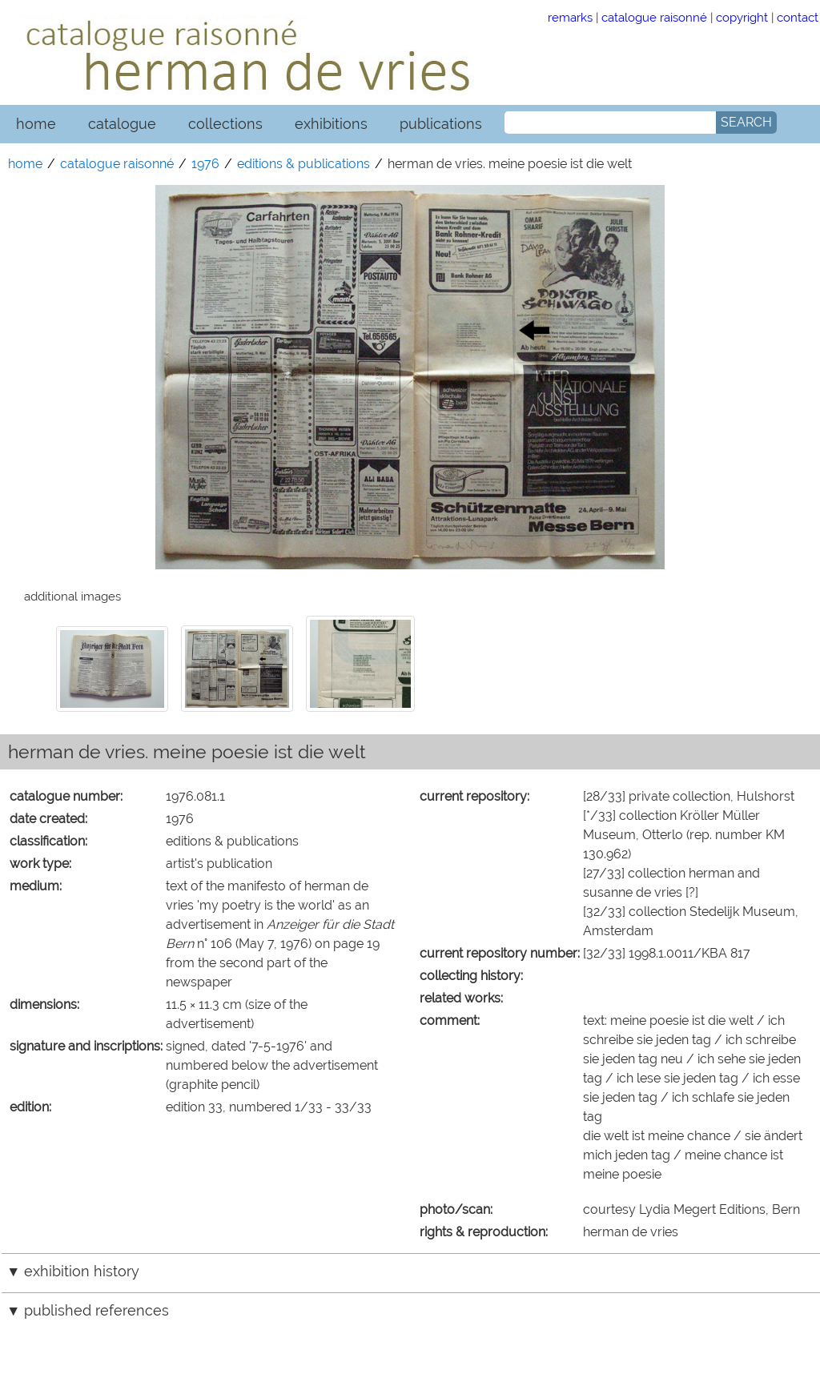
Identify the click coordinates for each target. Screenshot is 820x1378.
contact (797, 17)
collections (225, 123)
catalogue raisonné (654, 17)
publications (441, 123)
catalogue (122, 123)
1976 (205, 163)
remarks (570, 17)
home (36, 123)
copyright (742, 17)
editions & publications (303, 163)
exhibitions (331, 123)
